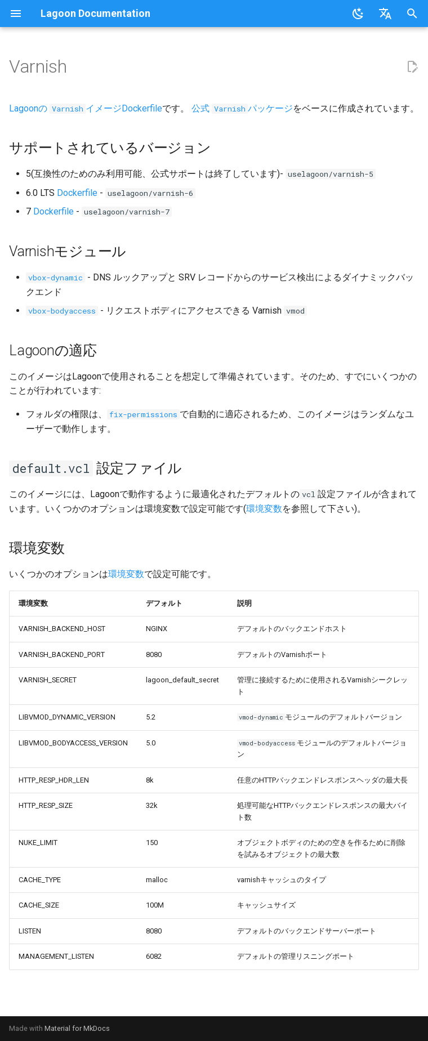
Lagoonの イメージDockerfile (85, 108)
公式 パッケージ (242, 108)
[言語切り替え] (385, 13)
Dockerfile (77, 192)
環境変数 (264, 508)
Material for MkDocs (77, 1028)
